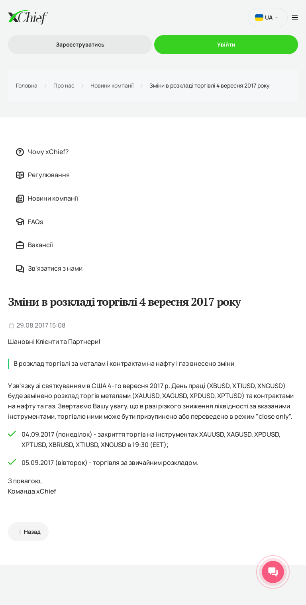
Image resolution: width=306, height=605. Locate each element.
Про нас (64, 85)
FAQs (29, 221)
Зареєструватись (80, 44)
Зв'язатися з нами (49, 268)
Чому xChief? (42, 151)
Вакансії (34, 244)
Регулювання (43, 174)
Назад (32, 531)
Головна (26, 85)
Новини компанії (111, 85)
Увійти (226, 44)
